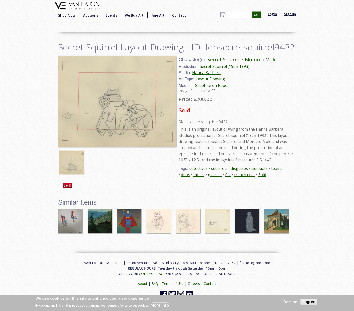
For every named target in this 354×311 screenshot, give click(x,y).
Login (272, 14)
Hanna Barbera (206, 72)
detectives (198, 168)
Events (111, 15)
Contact (179, 15)
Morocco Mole (261, 59)
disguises (239, 168)
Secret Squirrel (223, 59)
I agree (309, 302)
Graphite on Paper (212, 85)
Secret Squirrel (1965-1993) (224, 66)
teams (276, 168)
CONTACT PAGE (152, 273)
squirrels (219, 168)
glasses (215, 174)
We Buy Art (134, 15)
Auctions (90, 15)
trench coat (244, 174)
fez (228, 174)
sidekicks (259, 168)
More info (160, 305)
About (142, 283)
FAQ (154, 283)
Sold (262, 174)
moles (198, 174)
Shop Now (67, 15)
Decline (290, 302)
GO (256, 15)
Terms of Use (173, 283)
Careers (194, 283)
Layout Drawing (210, 79)
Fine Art (157, 15)
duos (185, 174)
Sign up (290, 14)
